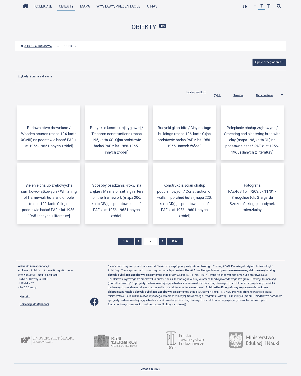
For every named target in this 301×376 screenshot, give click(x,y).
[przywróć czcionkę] (261, 6)
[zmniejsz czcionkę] (254, 6)
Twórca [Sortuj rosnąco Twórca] (241, 94)
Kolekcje (43, 6)
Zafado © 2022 (150, 369)
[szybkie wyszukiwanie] (278, 6)
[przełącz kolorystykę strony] (244, 6)
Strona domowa (36, 46)
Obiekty (66, 6)
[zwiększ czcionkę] (268, 6)
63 (177, 241)
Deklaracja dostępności (34, 304)
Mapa (85, 6)
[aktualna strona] (150, 241)
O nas (152, 6)
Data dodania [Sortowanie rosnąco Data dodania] (267, 94)
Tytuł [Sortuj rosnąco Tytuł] (220, 94)
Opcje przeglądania (268, 62)
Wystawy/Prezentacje (118, 6)
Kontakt (24, 296)
